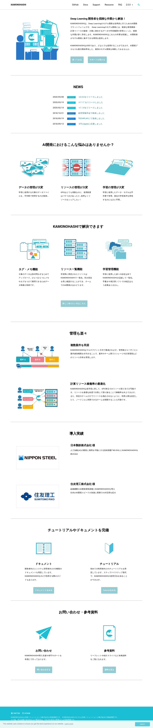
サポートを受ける (98, 65)
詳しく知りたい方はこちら (74, 310)
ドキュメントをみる (43, 598)
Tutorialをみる (109, 598)
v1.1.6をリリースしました (90, 113)
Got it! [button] (142, 724)
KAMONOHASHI (19, 4)
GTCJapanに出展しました (90, 129)
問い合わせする (43, 679)
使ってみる (77, 65)
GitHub (73, 4)
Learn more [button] (68, 724)
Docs (83, 4)
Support (94, 4)
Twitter (16, 713)
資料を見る (109, 679)
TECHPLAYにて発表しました (91, 124)
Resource (107, 4)
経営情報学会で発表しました (91, 118)
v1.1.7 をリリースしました (90, 108)
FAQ (118, 4)
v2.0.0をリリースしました (90, 102)
